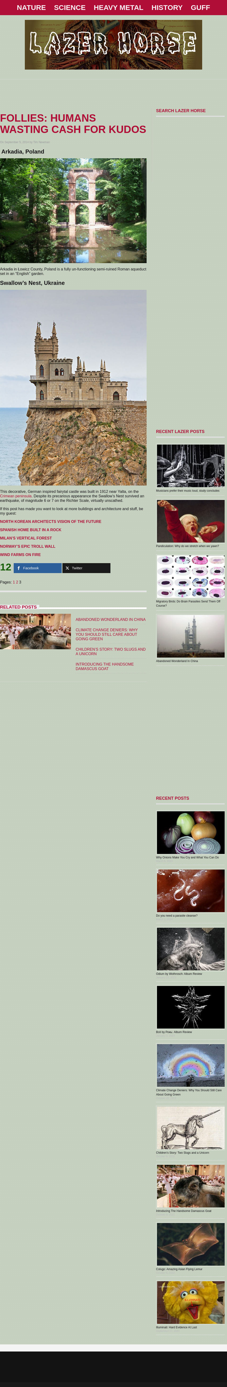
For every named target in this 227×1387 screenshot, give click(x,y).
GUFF (200, 7)
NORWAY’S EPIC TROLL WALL (27, 546)
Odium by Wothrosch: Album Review (179, 974)
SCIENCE (70, 7)
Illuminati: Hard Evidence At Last (176, 1327)
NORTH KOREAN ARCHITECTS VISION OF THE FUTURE (50, 522)
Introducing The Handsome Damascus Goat (183, 1211)
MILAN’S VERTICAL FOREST (26, 538)
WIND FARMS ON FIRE (20, 555)
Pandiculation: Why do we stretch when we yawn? (187, 546)
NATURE (31, 7)
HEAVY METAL (118, 7)
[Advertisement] (113, 90)
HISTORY (167, 7)
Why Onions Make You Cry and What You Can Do (187, 857)
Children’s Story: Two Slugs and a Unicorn (182, 1152)
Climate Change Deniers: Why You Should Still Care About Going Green (107, 634)
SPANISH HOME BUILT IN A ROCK (30, 530)
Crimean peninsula (15, 496)
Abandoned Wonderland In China (111, 620)
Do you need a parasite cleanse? (176, 915)
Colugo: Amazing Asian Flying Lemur (179, 1269)
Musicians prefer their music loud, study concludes (187, 490)
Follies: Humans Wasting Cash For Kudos (73, 123)
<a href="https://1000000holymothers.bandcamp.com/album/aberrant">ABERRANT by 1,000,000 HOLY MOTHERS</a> (189, 730)
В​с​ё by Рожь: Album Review (174, 1032)
